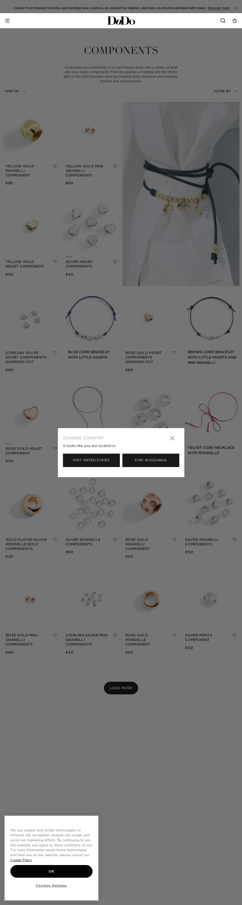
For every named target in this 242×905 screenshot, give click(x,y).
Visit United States (91, 460)
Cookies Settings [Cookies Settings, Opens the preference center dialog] (51, 886)
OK (51, 871)
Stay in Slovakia (150, 460)
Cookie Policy (21, 860)
